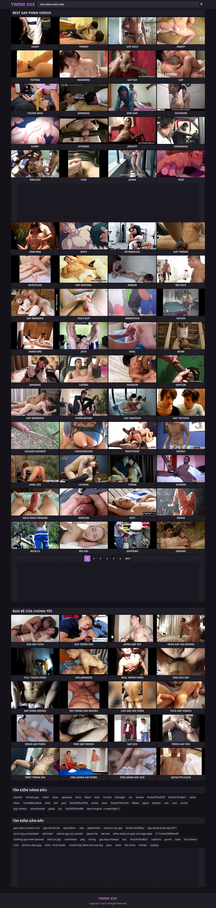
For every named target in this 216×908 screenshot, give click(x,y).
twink (193, 797)
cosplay (154, 845)
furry (78, 797)
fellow (135, 803)
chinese (18, 797)
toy (60, 808)
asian (55, 797)
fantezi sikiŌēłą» (135, 828)
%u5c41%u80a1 (177, 797)
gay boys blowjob (109, 839)
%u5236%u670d (79, 803)
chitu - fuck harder (55, 845)
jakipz (51, 808)
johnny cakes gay (31, 845)
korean (140, 797)
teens (17, 803)
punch (168, 839)
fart (56, 803)
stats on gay (54, 839)
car (130, 797)
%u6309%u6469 (75, 808)
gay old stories (51, 828)
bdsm (88, 797)
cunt (16, 845)
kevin (118, 845)
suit (166, 803)
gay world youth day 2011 (162, 828)
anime (94, 803)
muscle (107, 797)
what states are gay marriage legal (132, 833)
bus (124, 839)
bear (97, 797)
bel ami (105, 833)
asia (81, 828)
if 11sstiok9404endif (167, 833)
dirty (47, 803)
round (184, 803)
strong (92, 839)
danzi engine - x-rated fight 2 (103, 808)
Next (128, 558)
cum (174, 803)
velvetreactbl (37, 808)
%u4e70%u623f (156, 797)
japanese (67, 797)
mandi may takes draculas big (86, 845)
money (143, 845)
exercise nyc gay (113, 828)
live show (130, 845)
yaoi (63, 803)
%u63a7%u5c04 (120, 803)
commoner (70, 839)
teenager (120, 797)
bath (177, 839)
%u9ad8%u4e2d (32, 803)
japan (145, 803)
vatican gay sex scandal (70, 833)
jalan (109, 845)
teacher (156, 803)
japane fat (92, 833)
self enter (47, 833)
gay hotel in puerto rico (27, 828)
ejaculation (69, 828)
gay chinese (20, 808)
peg (82, 839)
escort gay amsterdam (26, 833)
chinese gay (32, 797)
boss (104, 803)
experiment (93, 828)
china (46, 797)
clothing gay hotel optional (29, 839)
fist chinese (190, 839)
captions (156, 839)
